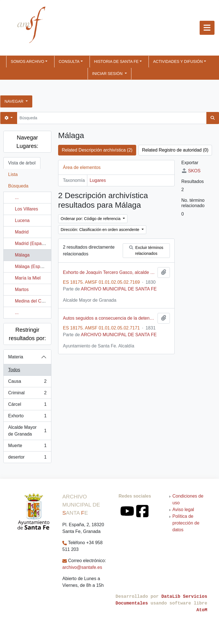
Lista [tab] (13, 174)
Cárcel (27, 405)
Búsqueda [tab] (18, 186)
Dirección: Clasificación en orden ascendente (100, 229)
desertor (27, 458)
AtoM (202, 610)
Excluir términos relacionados (146, 250)
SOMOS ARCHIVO (27, 61)
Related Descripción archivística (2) (97, 150)
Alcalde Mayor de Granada (27, 430)
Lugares (98, 180)
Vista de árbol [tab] (22, 163)
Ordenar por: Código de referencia (91, 218)
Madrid (22, 232)
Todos (14, 369)
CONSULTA (69, 61)
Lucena (22, 220)
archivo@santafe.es (82, 567)
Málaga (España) (32, 266)
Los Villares (26, 209)
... (17, 197)
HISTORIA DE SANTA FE (116, 61)
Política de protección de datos (185, 523)
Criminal (27, 394)
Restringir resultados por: (27, 334)
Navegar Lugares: (27, 141)
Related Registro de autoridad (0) (175, 150)
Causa (27, 382)
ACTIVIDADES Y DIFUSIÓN (178, 61)
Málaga (22, 255)
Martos (22, 289)
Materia (15, 356)
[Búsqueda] (111, 118)
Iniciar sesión (108, 73)
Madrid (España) (31, 243)
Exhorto (27, 417)
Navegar (14, 101)
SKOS (190, 170)
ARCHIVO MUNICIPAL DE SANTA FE (119, 289)
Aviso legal (183, 509)
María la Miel (28, 278)
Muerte (27, 446)
